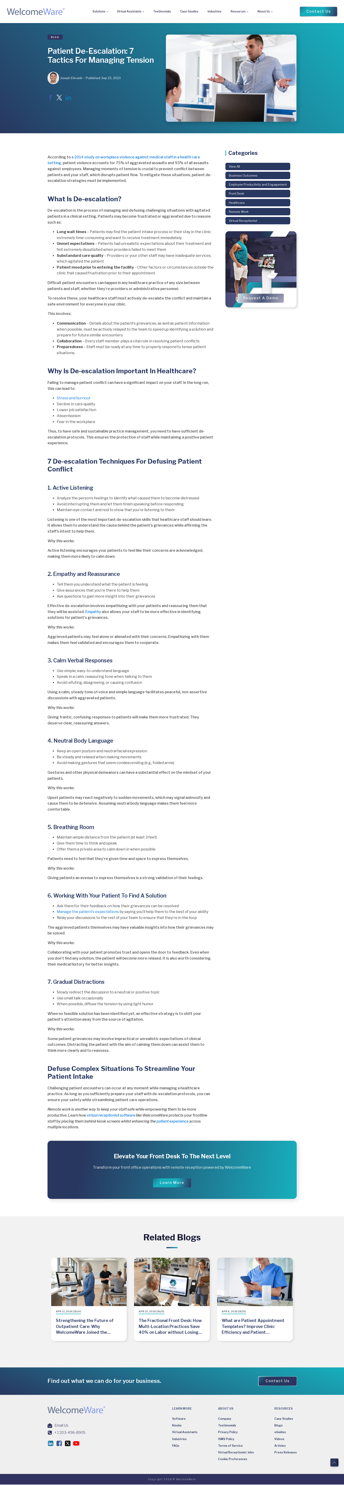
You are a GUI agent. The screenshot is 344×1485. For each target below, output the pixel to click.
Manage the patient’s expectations (88, 912)
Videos (279, 1439)
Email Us (61, 1426)
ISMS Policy (226, 1439)
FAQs (175, 1446)
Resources (238, 11)
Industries (214, 11)
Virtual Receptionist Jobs (236, 1452)
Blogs (278, 1426)
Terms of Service (230, 1446)
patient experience (172, 1121)
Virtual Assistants (129, 11)
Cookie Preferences (232, 1459)
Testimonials (162, 11)
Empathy (93, 612)
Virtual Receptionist (243, 220)
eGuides (280, 1432)
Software (179, 1419)
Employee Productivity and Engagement (258, 184)
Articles (280, 1446)
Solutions (99, 11)
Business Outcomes (243, 175)
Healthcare (237, 203)
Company (224, 1419)
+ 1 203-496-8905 (69, 1433)
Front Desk (236, 193)
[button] (318, 11)
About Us (263, 11)
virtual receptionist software (111, 1115)
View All (234, 166)
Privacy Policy (228, 1432)
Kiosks (177, 1426)
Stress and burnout (73, 398)
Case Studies (189, 11)
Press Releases (285, 1452)
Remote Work (238, 211)
